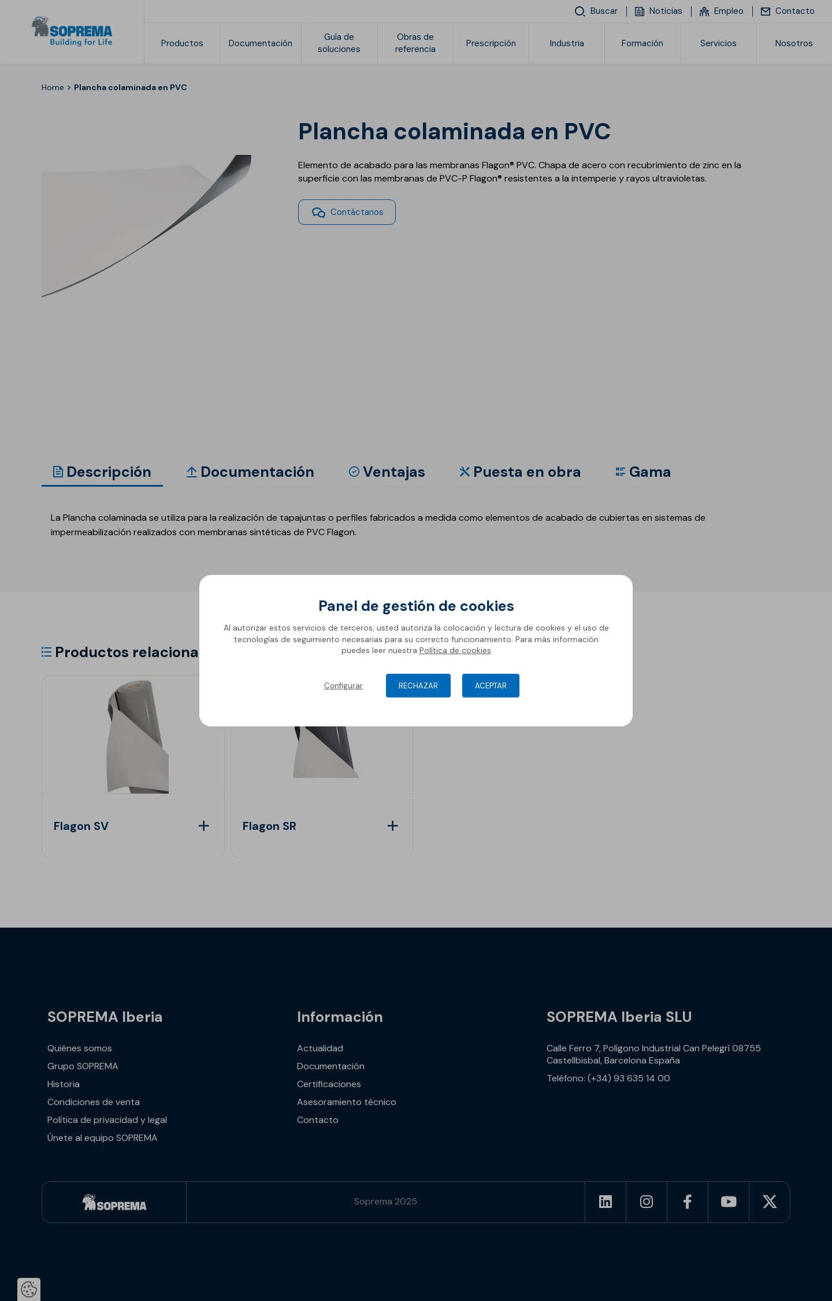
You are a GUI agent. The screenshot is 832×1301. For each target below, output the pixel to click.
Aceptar (491, 686)
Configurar (343, 686)
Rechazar (418, 686)
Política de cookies (455, 650)
